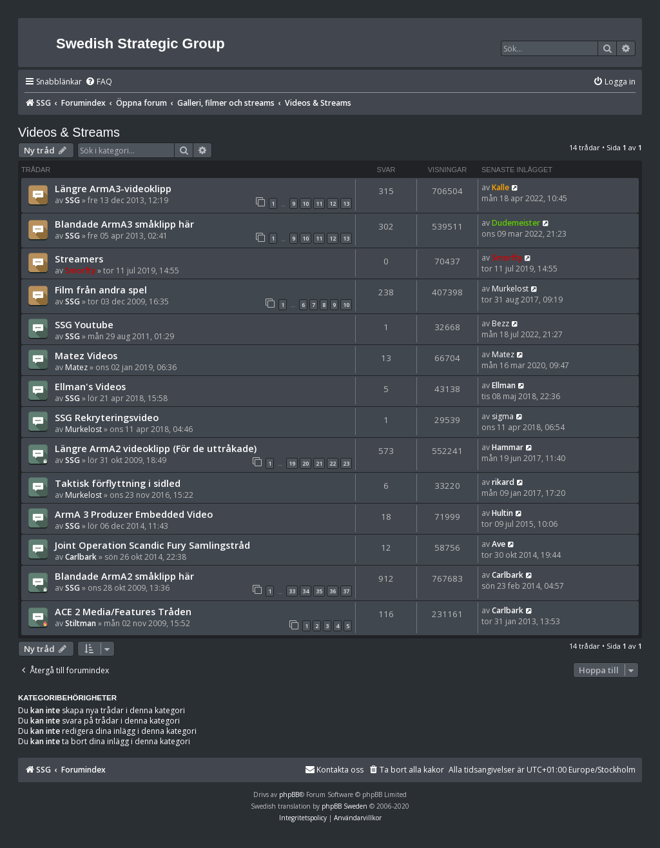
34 (305, 591)
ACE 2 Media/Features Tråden (123, 611)
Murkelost (510, 288)
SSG (72, 200)
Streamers (79, 258)
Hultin (502, 513)
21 (319, 463)
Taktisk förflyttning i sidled (117, 483)
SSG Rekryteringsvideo (107, 417)
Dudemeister (516, 222)
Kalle (500, 187)
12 (332, 203)
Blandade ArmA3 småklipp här (124, 223)
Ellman (504, 385)
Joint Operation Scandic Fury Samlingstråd (152, 544)
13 (346, 203)
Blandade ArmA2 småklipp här (124, 575)
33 (292, 591)
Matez (76, 367)
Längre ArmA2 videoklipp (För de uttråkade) (156, 448)
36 (332, 591)
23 (346, 463)
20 (305, 463)
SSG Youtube (84, 324)
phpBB (289, 794)
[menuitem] (98, 82)
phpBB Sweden (344, 806)
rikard (503, 482)
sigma (503, 416)
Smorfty (80, 270)
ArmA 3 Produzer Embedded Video (134, 514)
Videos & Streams (69, 132)
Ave (498, 543)
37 (346, 591)
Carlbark (81, 556)
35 (319, 591)
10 (305, 203)
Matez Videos (86, 355)
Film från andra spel (101, 289)
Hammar (507, 447)
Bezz (500, 323)
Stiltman (80, 623)
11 (319, 203)
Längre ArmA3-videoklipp (113, 188)
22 (332, 463)
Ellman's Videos (90, 386)
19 (292, 463)
